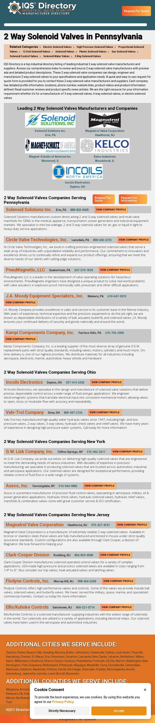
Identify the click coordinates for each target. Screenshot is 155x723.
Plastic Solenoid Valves (93, 51)
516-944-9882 (68, 486)
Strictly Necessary (61, 711)
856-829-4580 (83, 555)
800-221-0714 (85, 607)
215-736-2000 (114, 332)
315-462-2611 (96, 451)
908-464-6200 (87, 581)
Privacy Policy (63, 702)
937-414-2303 (75, 382)
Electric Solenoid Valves (57, 47)
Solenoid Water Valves (56, 56)
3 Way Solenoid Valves (88, 56)
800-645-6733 (102, 240)
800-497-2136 (73, 412)
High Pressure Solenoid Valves (95, 47)
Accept (119, 711)
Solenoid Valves (64, 51)
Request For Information (129, 199)
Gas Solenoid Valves (124, 51)
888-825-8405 (79, 209)
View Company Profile (111, 209)
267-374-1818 (83, 270)
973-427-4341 (100, 525)
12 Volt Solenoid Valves (36, 51)
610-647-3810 (117, 296)
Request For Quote (136, 11)
